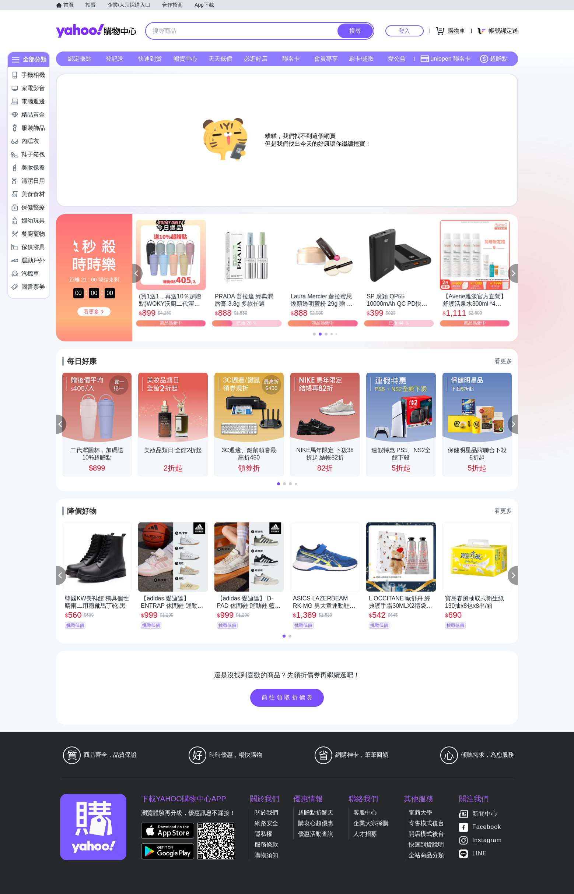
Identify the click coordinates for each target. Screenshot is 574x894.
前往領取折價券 (288, 697)
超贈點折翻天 (315, 812)
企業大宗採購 (371, 823)
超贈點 (494, 58)
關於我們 (266, 812)
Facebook (486, 827)
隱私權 (263, 834)
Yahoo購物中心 (96, 31)
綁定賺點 (79, 59)
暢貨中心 (185, 59)
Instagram (487, 840)
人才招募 (365, 834)
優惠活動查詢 (315, 834)
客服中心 (365, 812)
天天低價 (220, 59)
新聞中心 (484, 813)
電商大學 (420, 812)
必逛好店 (255, 59)
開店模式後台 (426, 834)
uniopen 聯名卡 (445, 58)
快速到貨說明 (426, 844)
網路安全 (266, 823)
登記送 (114, 59)
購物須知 (266, 855)
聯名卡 (291, 59)
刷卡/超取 (361, 59)
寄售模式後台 (426, 823)
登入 (404, 31)
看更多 (503, 361)
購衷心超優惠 (315, 823)
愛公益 (397, 59)
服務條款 (266, 844)
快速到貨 (150, 59)
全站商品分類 (426, 855)
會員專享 (326, 59)
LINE (479, 853)
